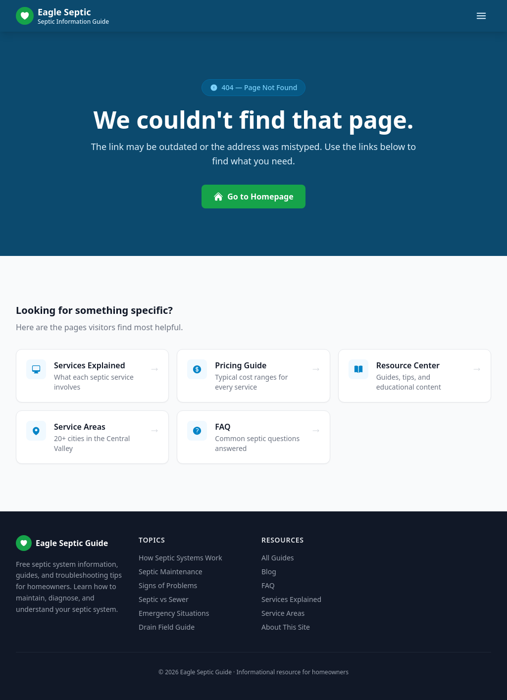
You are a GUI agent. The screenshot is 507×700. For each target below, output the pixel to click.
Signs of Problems (168, 585)
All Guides (277, 557)
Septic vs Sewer (164, 599)
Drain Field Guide (167, 627)
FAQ (268, 585)
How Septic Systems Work (180, 557)
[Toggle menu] (481, 16)
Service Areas (282, 613)
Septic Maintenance (171, 571)
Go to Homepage (253, 196)
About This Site (285, 627)
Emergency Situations (174, 613)
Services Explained (291, 599)
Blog (268, 571)
